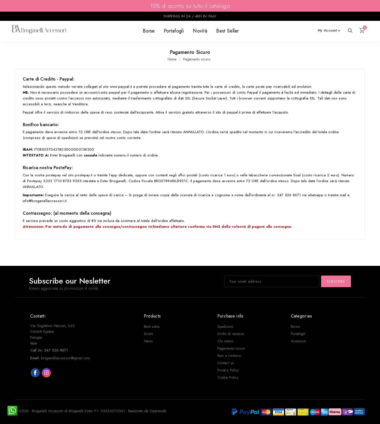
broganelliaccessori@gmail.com (65, 358)
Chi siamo (225, 341)
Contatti (37, 316)
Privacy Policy (228, 370)
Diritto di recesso (230, 333)
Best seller (227, 30)
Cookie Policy (228, 377)
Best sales (152, 326)
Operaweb (158, 411)
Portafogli (174, 30)
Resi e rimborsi (229, 355)
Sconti (148, 333)
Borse (149, 30)
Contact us (225, 363)
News (148, 341)
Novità (200, 30)
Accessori (299, 341)
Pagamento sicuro (231, 348)
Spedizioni (225, 326)
